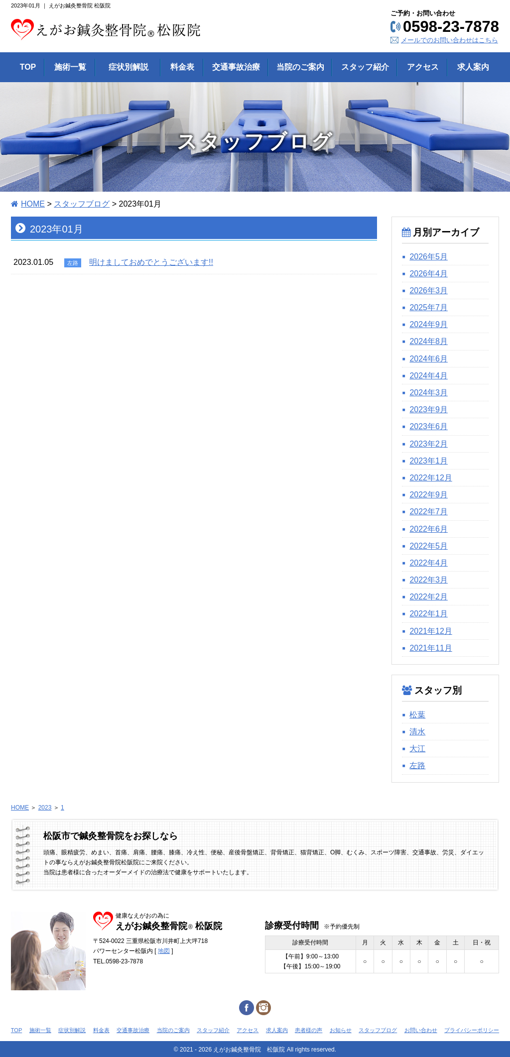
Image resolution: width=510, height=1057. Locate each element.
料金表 (101, 1030)
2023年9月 (428, 409)
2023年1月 (428, 461)
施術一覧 (40, 1030)
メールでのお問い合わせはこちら (449, 40)
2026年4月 (428, 273)
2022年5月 (428, 546)
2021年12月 (430, 631)
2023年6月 (428, 426)
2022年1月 (428, 613)
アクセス (247, 1030)
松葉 (417, 714)
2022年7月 (428, 511)
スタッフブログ (82, 204)
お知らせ (341, 1030)
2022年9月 (428, 494)
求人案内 (277, 1030)
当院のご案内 (173, 1030)
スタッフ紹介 (213, 1030)
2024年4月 (428, 375)
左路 (417, 765)
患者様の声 (308, 1030)
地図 (164, 950)
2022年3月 (428, 580)
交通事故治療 (133, 1030)
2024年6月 (428, 358)
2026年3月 (428, 290)
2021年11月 (430, 648)
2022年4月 (428, 563)
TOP (16, 1030)
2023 (45, 807)
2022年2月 (428, 596)
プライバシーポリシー (471, 1030)
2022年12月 (430, 477)
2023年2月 (428, 444)
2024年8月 (428, 341)
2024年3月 (428, 392)
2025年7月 (428, 307)
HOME (33, 204)
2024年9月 (428, 324)
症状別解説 (72, 1030)
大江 (417, 748)
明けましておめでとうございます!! (151, 262)
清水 (417, 731)
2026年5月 (428, 256)
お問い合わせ (420, 1030)
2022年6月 (428, 529)
